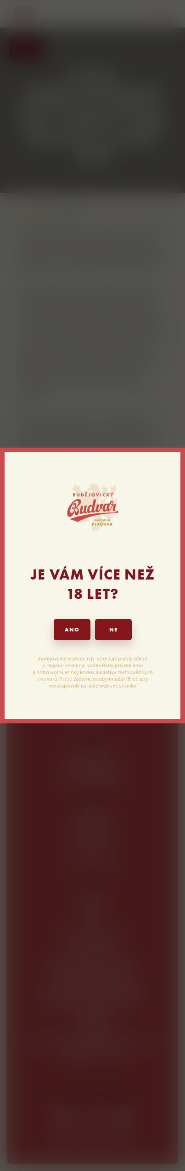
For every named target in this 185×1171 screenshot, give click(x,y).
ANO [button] (72, 629)
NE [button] (113, 629)
